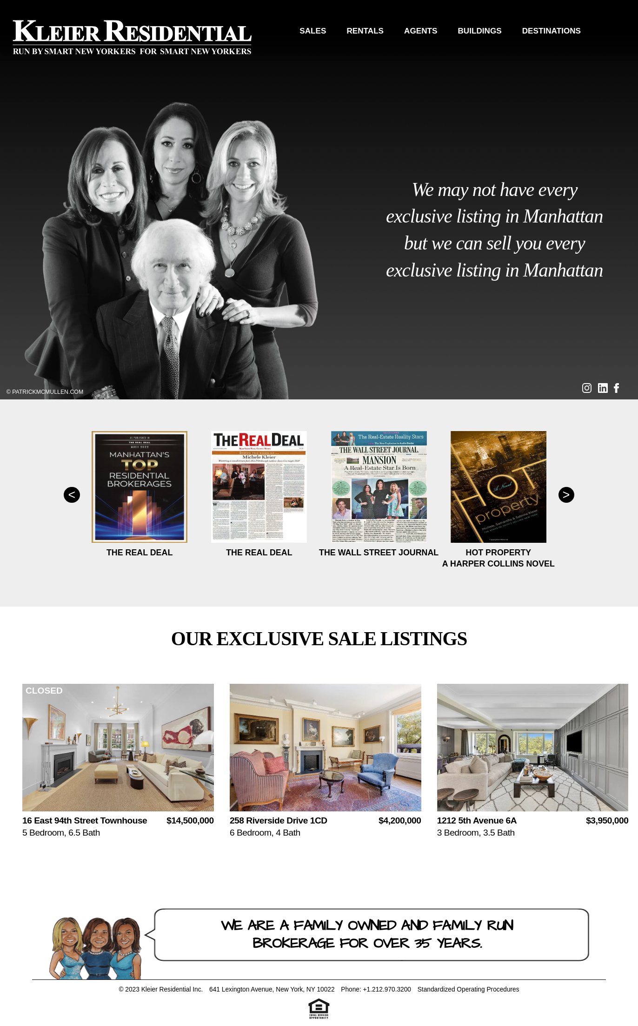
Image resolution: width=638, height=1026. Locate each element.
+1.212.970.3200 (387, 989)
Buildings (479, 30)
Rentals (365, 30)
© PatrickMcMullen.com (45, 392)
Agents (420, 30)
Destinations (551, 30)
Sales (312, 30)
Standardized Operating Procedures (468, 989)
